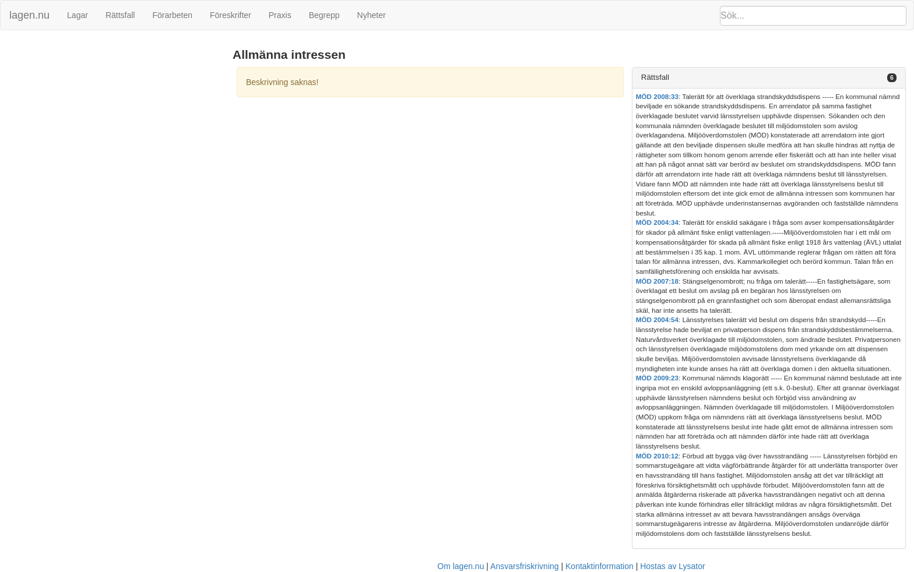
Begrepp (324, 15)
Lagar (77, 15)
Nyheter (371, 15)
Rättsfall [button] (655, 77)
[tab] (768, 78)
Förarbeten (172, 15)
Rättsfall (120, 15)
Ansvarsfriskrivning (524, 566)
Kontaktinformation (599, 566)
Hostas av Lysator (672, 566)
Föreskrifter (230, 15)
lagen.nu (29, 15)
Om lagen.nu (460, 566)
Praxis (280, 15)
